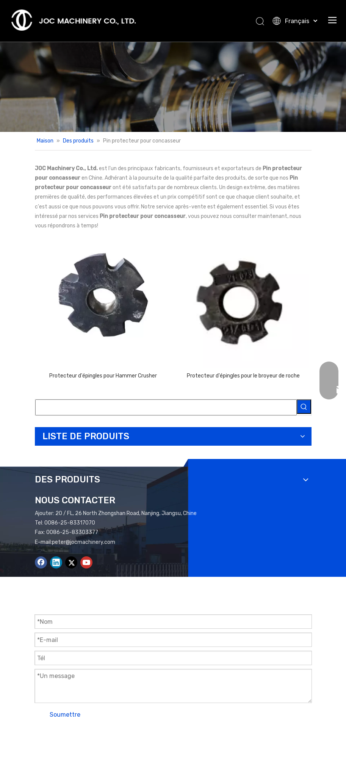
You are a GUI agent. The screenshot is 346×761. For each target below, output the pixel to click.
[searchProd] (166, 407)
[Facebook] (41, 562)
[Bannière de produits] (173, 87)
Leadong (271, 735)
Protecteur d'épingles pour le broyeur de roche (243, 376)
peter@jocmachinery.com (83, 542)
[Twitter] (71, 562)
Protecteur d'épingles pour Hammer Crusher (103, 376)
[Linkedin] (56, 562)
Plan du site (206, 735)
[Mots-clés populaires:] (304, 406)
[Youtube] (86, 562)
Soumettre (65, 714)
